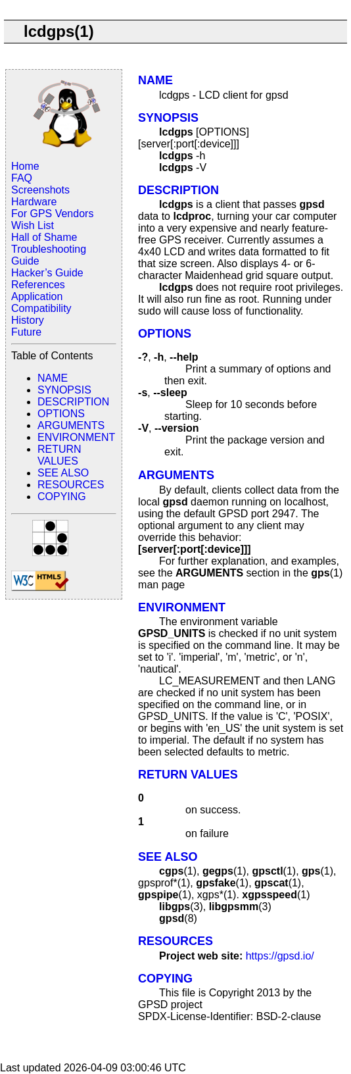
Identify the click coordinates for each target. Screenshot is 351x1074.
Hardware (34, 201)
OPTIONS (61, 413)
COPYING (61, 496)
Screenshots (40, 189)
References (38, 284)
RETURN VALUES (59, 455)
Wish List (32, 225)
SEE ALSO (63, 472)
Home (25, 166)
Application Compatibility (41, 302)
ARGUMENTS (71, 425)
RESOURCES (70, 484)
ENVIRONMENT (76, 437)
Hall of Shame (44, 237)
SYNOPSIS (64, 390)
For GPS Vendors (52, 213)
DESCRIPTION (73, 401)
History (27, 320)
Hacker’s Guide (47, 272)
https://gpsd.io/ (280, 955)
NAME (52, 378)
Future (26, 332)
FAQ (21, 178)
